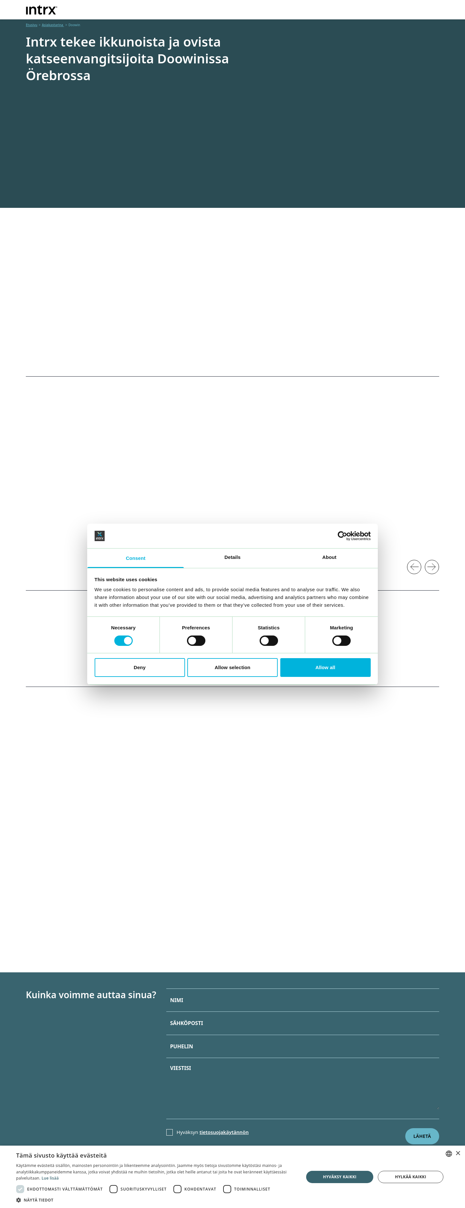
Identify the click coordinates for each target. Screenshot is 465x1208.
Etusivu (31, 25)
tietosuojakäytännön (224, 1132)
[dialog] (232, 1177)
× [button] (457, 1153)
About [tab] (329, 557)
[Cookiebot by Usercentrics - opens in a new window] (342, 536)
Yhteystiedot (400, 8)
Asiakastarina (294, 8)
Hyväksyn (213, 1132)
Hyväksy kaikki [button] (339, 1177)
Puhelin (181, 1046)
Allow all (325, 667)
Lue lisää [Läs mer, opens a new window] (50, 1178)
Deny (140, 667)
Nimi (176, 1000)
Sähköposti (186, 1023)
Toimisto (244, 8)
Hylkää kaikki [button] (410, 1177)
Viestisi (180, 1068)
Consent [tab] (136, 558)
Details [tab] (232, 557)
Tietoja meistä (344, 8)
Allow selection (233, 667)
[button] (155, 1200)
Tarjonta (208, 8)
